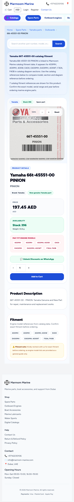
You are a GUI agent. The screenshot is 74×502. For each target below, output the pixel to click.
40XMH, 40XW (43, 243)
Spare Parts (33, 18)
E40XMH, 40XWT (34, 248)
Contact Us (46, 10)
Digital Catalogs (12, 422)
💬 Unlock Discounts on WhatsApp (37, 259)
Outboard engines (53, 18)
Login (26, 10)
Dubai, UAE (13, 464)
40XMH (18, 243)
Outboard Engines (13, 406)
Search (58, 43)
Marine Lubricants (13, 414)
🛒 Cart (8, 10)
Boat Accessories (13, 410)
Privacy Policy (11, 443)
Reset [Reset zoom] (56, 112)
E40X (57, 243)
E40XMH (18, 248)
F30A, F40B (51, 248)
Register (35, 10)
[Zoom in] (48, 112)
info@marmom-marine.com (20, 460)
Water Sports (11, 418)
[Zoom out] (42, 112)
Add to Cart (37, 276)
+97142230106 (57, 3)
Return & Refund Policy (15, 439)
